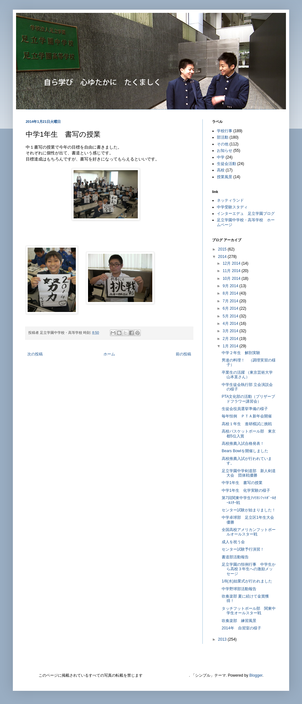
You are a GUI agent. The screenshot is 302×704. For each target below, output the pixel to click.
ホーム (109, 354)
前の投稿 (183, 354)
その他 (222, 144)
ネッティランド (230, 200)
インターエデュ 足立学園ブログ (246, 213)
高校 (221, 170)
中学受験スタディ (232, 207)
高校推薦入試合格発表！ (243, 443)
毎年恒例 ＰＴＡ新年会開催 (247, 416)
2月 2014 (231, 338)
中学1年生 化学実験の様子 (246, 490)
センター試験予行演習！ (243, 549)
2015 (223, 249)
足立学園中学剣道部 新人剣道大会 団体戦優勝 (249, 473)
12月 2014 (232, 263)
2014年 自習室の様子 (241, 628)
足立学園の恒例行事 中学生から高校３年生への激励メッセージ (249, 569)
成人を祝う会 (233, 542)
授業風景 (224, 177)
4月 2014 (231, 323)
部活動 (222, 137)
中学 (221, 157)
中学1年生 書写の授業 (242, 482)
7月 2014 (231, 301)
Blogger (255, 675)
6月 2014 (231, 308)
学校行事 (224, 131)
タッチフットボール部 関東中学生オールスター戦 (249, 610)
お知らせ (224, 150)
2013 (223, 639)
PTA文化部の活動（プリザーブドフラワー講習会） (248, 398)
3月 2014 (231, 331)
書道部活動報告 (235, 557)
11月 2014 (232, 271)
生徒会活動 (226, 163)
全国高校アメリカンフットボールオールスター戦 (249, 531)
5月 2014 (231, 316)
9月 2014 (231, 286)
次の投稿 (35, 354)
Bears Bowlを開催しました (245, 451)
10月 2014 (232, 278)
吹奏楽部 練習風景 (239, 620)
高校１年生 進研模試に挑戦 (247, 424)
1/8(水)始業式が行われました (249, 581)
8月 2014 (231, 293)
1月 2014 (231, 346)
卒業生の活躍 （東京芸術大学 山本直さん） (249, 374)
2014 (223, 256)
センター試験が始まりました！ (249, 510)
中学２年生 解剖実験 (241, 353)
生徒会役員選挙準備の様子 (245, 409)
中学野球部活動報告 (239, 589)
